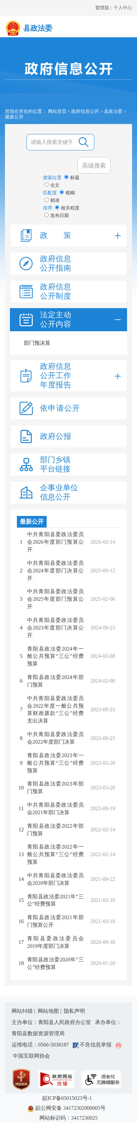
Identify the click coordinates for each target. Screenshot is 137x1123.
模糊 (67, 192)
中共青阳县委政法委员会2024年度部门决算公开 (55, 570)
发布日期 (56, 215)
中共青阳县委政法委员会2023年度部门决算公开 (55, 627)
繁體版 (102, 7)
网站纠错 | (24, 1011)
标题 (71, 177)
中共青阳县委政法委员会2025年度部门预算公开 (55, 599)
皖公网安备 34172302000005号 (68, 1108)
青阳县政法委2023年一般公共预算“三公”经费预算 (55, 763)
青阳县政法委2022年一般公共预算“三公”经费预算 (55, 854)
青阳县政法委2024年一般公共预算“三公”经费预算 (55, 656)
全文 (52, 185)
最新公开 (32, 521)
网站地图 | (50, 1011)
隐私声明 (74, 1011)
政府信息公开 (85, 111)
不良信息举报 (93, 1044)
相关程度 (67, 207)
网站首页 (57, 111)
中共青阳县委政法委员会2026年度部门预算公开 (55, 541)
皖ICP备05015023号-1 (68, 1098)
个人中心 (123, 7)
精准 (52, 200)
